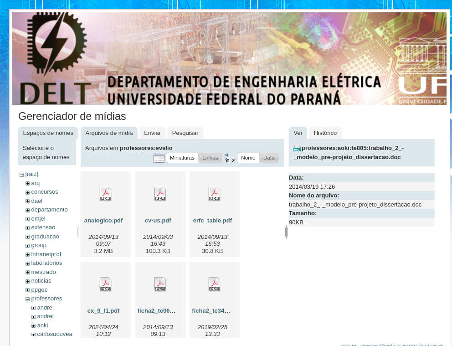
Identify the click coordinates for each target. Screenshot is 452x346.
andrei (45, 316)
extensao (43, 227)
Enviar (152, 132)
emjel (38, 218)
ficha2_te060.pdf (161, 310)
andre (44, 307)
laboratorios (46, 262)
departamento (49, 209)
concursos (44, 191)
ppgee (39, 289)
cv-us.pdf (158, 220)
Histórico (325, 132)
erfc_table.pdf (212, 220)
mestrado (43, 272)
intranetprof (46, 254)
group (38, 245)
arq (35, 183)
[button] (182, 158)
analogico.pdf (103, 220)
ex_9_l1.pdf (103, 310)
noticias (41, 280)
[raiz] (31, 173)
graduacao (45, 236)
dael (36, 200)
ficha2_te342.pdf (215, 310)
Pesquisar (185, 132)
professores (46, 298)
